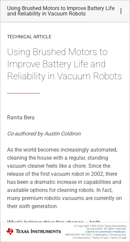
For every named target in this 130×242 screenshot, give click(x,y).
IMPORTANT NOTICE (78, 234)
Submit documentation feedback (105, 231)
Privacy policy (118, 234)
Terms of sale (118, 237)
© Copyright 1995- (89, 226)
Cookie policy (82, 237)
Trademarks (100, 234)
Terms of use (100, 237)
